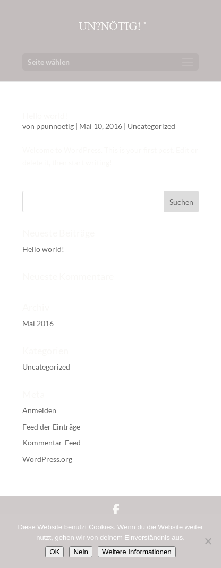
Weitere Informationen (137, 552)
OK (54, 552)
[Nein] (207, 541)
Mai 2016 (38, 323)
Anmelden (39, 410)
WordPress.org (47, 459)
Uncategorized (151, 125)
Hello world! (44, 115)
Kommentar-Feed (51, 442)
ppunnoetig (55, 125)
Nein (80, 552)
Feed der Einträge (51, 426)
